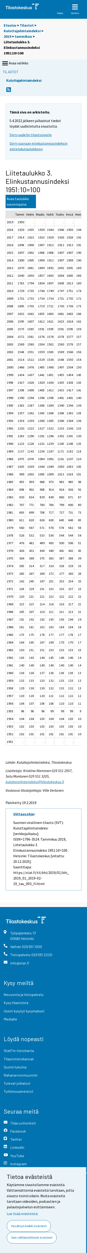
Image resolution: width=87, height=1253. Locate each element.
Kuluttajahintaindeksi (22, 30)
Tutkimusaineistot (18, 1091)
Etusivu (10, 25)
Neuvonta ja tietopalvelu (24, 994)
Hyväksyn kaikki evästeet (29, 1226)
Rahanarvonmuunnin (21, 1075)
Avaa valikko (14, 63)
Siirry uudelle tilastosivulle (31, 134)
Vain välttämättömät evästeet (31, 1237)
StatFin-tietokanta (19, 1050)
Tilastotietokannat (19, 1059)
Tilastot (27, 25)
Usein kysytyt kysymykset (24, 1011)
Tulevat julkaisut (17, 1083)
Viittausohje (23, 814)
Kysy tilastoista (16, 1002)
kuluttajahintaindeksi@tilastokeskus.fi (35, 781)
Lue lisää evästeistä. (22, 1213)
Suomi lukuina (15, 1067)
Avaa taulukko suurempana (18, 201)
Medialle (10, 1019)
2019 (7, 36)
